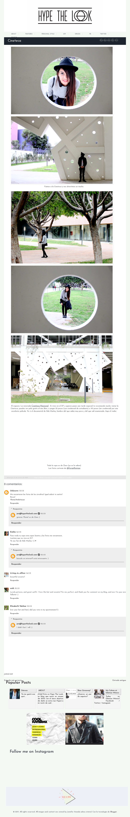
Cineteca (14, 41)
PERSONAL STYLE (48, 34)
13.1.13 (21, 491)
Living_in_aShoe (17, 573)
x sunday (68, 477)
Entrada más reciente (13, 680)
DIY (64, 34)
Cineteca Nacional (40, 406)
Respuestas (17, 509)
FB (90, 34)
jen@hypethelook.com (27, 514)
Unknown (14, 491)
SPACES (77, 34)
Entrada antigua (119, 680)
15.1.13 (43, 514)
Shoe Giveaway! (84, 690)
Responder (14, 503)
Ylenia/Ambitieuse (17, 500)
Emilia (13, 532)
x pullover (61, 477)
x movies (54, 477)
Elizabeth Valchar (18, 606)
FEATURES (28, 34)
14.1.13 (18, 532)
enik (12, 588)
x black (40, 477)
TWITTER (103, 34)
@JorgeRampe (73, 468)
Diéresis (24, 690)
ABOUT (13, 34)
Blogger (113, 812)
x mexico (47, 477)
